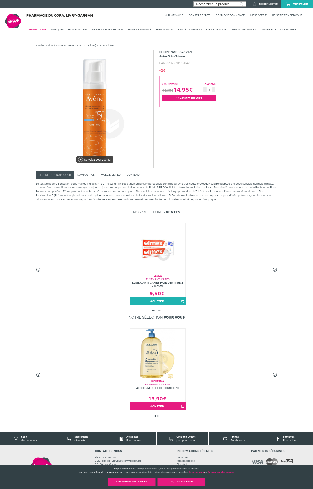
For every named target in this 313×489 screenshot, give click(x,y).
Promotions (37, 29)
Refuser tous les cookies (221, 472)
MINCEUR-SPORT (217, 29)
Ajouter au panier (189, 98)
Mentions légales (186, 460)
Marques (57, 29)
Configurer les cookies (131, 481)
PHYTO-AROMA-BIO (244, 29)
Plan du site (183, 464)
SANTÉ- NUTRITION (190, 29)
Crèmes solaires (105, 45)
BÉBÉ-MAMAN (164, 29)
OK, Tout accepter (181, 481)
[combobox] (215, 4)
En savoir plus (196, 472)
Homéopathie (77, 29)
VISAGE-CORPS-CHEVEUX (107, 29)
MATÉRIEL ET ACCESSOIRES (278, 29)
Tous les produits (44, 45)
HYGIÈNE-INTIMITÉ (139, 29)
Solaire (91, 45)
